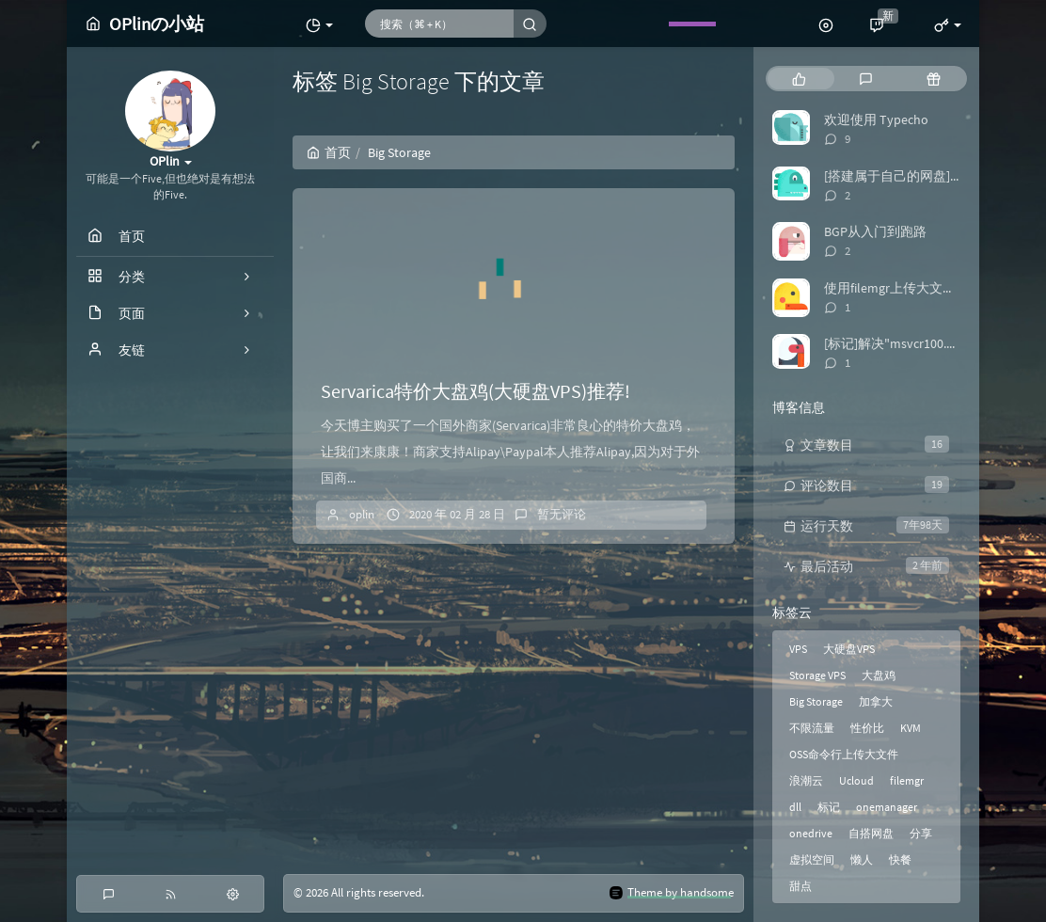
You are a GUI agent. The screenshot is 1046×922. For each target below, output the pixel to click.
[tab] (799, 78)
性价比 (867, 728)
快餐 (900, 859)
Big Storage (816, 701)
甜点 (800, 886)
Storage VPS (817, 675)
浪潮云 (806, 780)
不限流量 (811, 728)
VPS (798, 649)
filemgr (907, 780)
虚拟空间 (811, 859)
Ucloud (856, 780)
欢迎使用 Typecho (876, 119)
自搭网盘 (871, 833)
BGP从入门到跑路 (875, 231)
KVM (910, 728)
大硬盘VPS (849, 649)
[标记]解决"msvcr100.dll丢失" (908, 343)
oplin (361, 514)
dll (795, 807)
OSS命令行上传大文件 (843, 754)
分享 (921, 833)
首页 (329, 152)
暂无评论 (561, 514)
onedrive (810, 833)
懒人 (861, 859)
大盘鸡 (878, 675)
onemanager (886, 807)
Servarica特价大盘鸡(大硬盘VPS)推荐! (475, 391)
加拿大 (876, 701)
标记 (828, 807)
